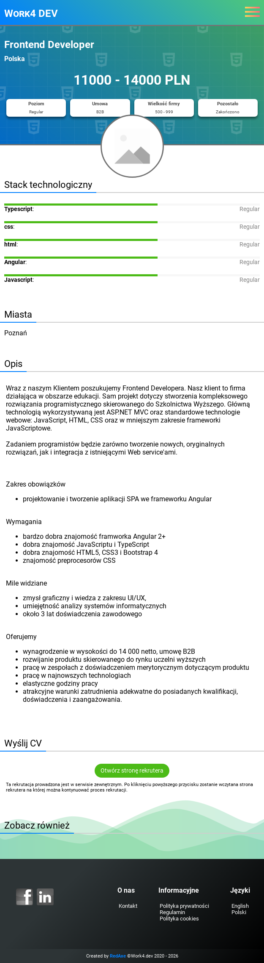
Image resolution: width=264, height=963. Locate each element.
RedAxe (118, 956)
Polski (238, 912)
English (240, 906)
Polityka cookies (179, 918)
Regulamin (172, 912)
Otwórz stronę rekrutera (132, 770)
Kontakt (128, 906)
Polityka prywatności (184, 906)
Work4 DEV (31, 13)
